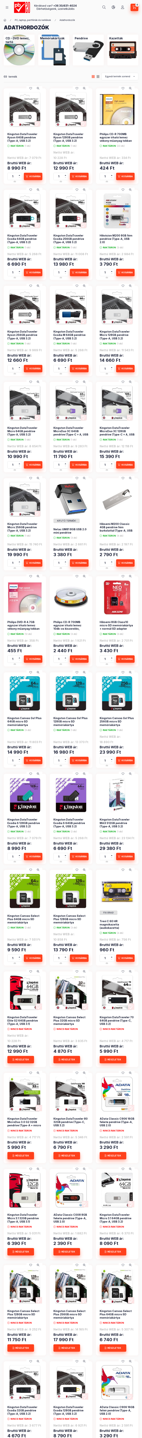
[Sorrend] (119, 76)
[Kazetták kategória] (122, 50)
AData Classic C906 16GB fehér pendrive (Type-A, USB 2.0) (117, 1410)
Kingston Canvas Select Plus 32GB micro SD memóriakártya (69, 1020)
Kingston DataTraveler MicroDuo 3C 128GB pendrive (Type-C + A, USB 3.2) (117, 433)
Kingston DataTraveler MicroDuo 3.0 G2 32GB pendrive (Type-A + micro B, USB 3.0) (24, 1123)
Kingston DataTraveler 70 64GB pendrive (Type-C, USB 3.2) (117, 1020)
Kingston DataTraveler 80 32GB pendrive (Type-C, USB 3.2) (70, 1122)
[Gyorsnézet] (38, 88)
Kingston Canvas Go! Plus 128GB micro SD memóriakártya (70, 721)
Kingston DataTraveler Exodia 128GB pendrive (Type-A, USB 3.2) (68, 1410)
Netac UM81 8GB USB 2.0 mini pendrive (70, 531)
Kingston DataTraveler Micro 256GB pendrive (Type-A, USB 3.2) (22, 527)
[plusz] (19, 174)
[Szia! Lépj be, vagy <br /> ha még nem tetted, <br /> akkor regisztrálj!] (122, 7)
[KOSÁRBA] (33, 176)
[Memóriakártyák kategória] (53, 50)
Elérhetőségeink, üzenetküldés (56, 8)
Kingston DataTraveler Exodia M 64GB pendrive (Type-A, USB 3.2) (69, 335)
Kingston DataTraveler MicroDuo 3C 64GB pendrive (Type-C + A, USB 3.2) (70, 433)
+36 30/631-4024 (65, 5)
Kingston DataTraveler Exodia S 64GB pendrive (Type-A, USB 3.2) (69, 823)
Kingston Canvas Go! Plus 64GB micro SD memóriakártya (24, 721)
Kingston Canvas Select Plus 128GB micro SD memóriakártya (69, 919)
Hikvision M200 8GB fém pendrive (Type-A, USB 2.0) (116, 239)
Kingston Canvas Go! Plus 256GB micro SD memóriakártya (117, 721)
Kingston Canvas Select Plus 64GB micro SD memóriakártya (23, 919)
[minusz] (19, 178)
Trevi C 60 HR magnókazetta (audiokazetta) (109, 924)
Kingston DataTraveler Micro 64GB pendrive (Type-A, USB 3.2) (22, 431)
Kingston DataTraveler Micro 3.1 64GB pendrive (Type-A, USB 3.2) (115, 1218)
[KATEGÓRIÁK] (7, 7)
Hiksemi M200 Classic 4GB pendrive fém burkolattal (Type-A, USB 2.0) (116, 529)
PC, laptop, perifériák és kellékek (33, 20)
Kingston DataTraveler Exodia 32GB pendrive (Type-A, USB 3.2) (22, 1410)
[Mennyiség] (13, 176)
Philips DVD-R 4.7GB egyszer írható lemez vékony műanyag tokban (23, 625)
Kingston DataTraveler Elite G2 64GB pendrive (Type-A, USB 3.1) (22, 1020)
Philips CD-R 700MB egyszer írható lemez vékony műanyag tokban (116, 137)
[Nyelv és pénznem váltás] (113, 7)
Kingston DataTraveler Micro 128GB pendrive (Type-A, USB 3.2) (115, 335)
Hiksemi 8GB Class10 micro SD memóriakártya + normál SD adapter (116, 625)
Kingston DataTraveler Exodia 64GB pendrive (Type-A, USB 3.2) (22, 239)
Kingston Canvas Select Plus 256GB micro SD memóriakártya (69, 1314)
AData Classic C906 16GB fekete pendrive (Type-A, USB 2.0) (117, 1122)
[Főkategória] (5, 20)
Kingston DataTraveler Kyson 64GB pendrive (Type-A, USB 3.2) (22, 137)
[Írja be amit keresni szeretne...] (104, 7)
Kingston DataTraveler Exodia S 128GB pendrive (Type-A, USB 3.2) (23, 823)
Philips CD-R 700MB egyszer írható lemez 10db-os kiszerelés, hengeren (67, 627)
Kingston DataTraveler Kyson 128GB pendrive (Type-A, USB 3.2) (68, 137)
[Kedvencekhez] (30, 88)
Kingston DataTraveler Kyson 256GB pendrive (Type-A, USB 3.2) (22, 335)
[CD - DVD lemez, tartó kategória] (19, 50)
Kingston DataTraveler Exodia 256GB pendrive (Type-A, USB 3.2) (68, 239)
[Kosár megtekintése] (134, 7)
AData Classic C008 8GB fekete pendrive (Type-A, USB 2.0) (70, 1218)
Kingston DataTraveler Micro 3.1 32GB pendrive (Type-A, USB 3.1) (23, 1218)
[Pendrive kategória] (88, 50)
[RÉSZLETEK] (20, 1059)
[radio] (98, 76)
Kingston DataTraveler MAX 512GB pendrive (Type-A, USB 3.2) (115, 823)
